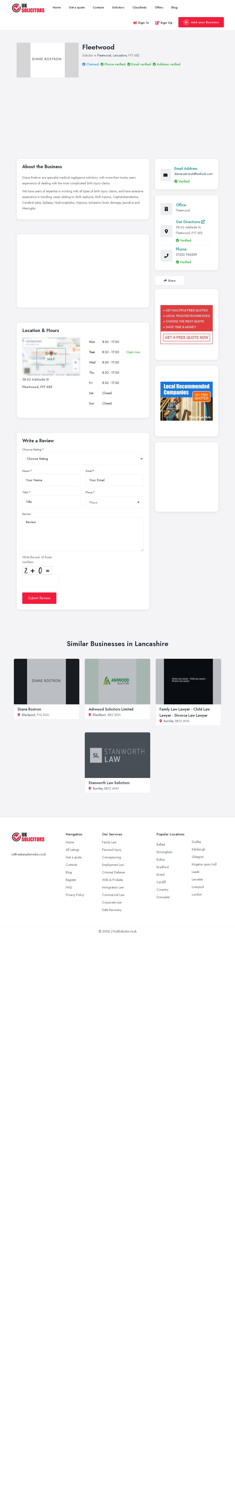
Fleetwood (104, 55)
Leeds (195, 872)
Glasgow (198, 857)
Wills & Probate (112, 880)
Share (169, 280)
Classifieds (139, 7)
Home (57, 7)
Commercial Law (113, 895)
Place (89, 492)
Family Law (109, 842)
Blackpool (28, 715)
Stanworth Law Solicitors (109, 782)
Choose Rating (31, 450)
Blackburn (99, 715)
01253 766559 (186, 254)
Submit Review (39, 598)
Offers (159, 7)
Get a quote (77, 7)
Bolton (161, 859)
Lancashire (120, 55)
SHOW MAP (51, 356)
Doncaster (163, 897)
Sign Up (163, 23)
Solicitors (118, 7)
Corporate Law (112, 902)
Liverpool (198, 887)
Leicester (197, 879)
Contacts (98, 7)
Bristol (161, 874)
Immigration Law (113, 887)
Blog (174, 7)
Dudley (196, 841)
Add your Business (201, 22)
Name (26, 471)
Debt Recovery (111, 910)
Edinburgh (198, 849)
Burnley (168, 721)
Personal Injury (111, 849)
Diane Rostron (29, 709)
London (197, 894)
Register (71, 880)
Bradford (163, 867)
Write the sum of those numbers (37, 559)
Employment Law (113, 864)
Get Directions (190, 221)
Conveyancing (111, 857)
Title (25, 492)
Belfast (161, 844)
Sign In (141, 23)
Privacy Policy (75, 895)
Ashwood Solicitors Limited (111, 709)
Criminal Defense (113, 872)
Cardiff (161, 882)
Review (26, 514)
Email (89, 471)
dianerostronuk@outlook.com (193, 174)
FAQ (69, 887)
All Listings (72, 849)
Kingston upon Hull (204, 864)
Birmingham (164, 852)
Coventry (162, 889)
